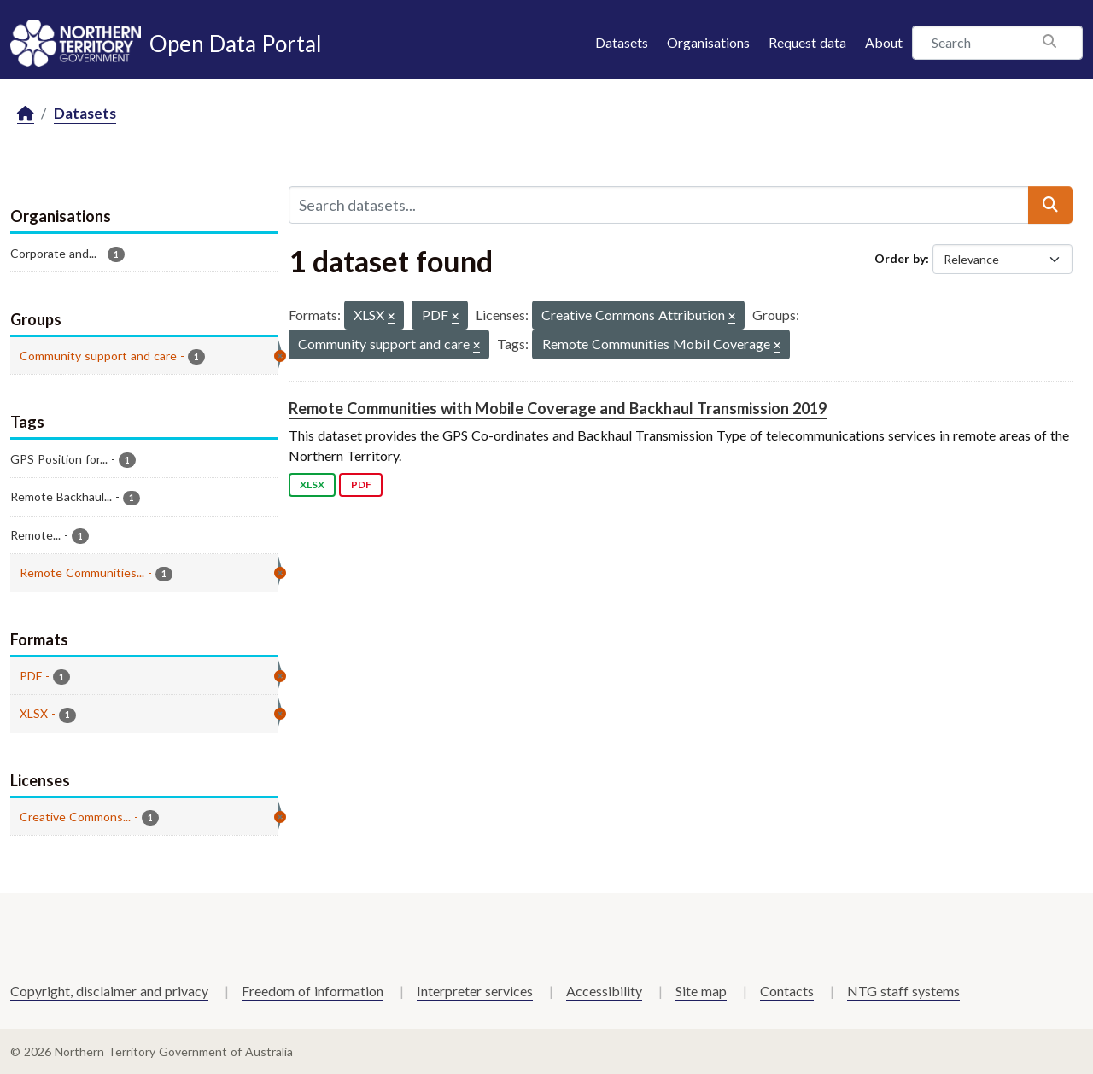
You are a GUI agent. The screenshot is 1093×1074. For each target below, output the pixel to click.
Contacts (787, 991)
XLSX (312, 484)
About (884, 42)
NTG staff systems (903, 991)
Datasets (621, 42)
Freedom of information (312, 991)
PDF (361, 484)
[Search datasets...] (659, 205)
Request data (807, 42)
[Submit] (1050, 205)
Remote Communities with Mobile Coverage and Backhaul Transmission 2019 (558, 408)
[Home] (25, 114)
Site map (701, 991)
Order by (900, 258)
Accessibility (604, 991)
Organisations (708, 42)
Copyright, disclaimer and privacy (109, 991)
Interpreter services (475, 991)
